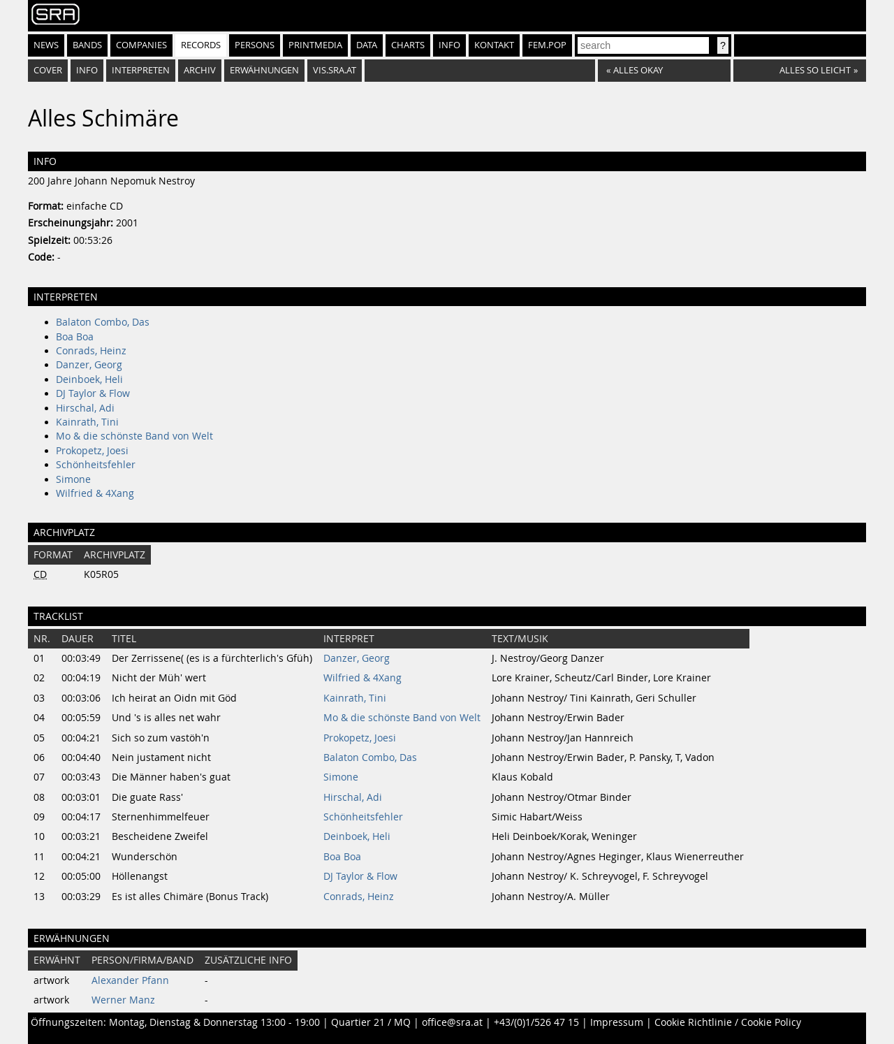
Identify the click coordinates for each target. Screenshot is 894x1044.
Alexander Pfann (130, 980)
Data (366, 45)
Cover (48, 70)
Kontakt (494, 45)
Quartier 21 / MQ (371, 1022)
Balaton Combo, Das (102, 322)
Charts (408, 45)
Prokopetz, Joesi (92, 450)
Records (201, 45)
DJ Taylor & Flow (93, 393)
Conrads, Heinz (91, 351)
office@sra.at (452, 1022)
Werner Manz (123, 1000)
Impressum (616, 1022)
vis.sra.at (334, 70)
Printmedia (315, 45)
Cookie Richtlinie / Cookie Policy (727, 1022)
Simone (73, 479)
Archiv (200, 70)
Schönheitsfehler (95, 464)
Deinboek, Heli (89, 379)
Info (449, 45)
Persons (254, 45)
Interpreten (141, 70)
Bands (87, 45)
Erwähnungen (264, 70)
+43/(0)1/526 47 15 (536, 1022)
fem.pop (547, 45)
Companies (141, 45)
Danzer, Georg (89, 364)
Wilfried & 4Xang (95, 493)
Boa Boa (75, 337)
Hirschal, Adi (85, 408)
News (46, 45)
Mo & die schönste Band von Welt (134, 436)
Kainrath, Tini (87, 422)
